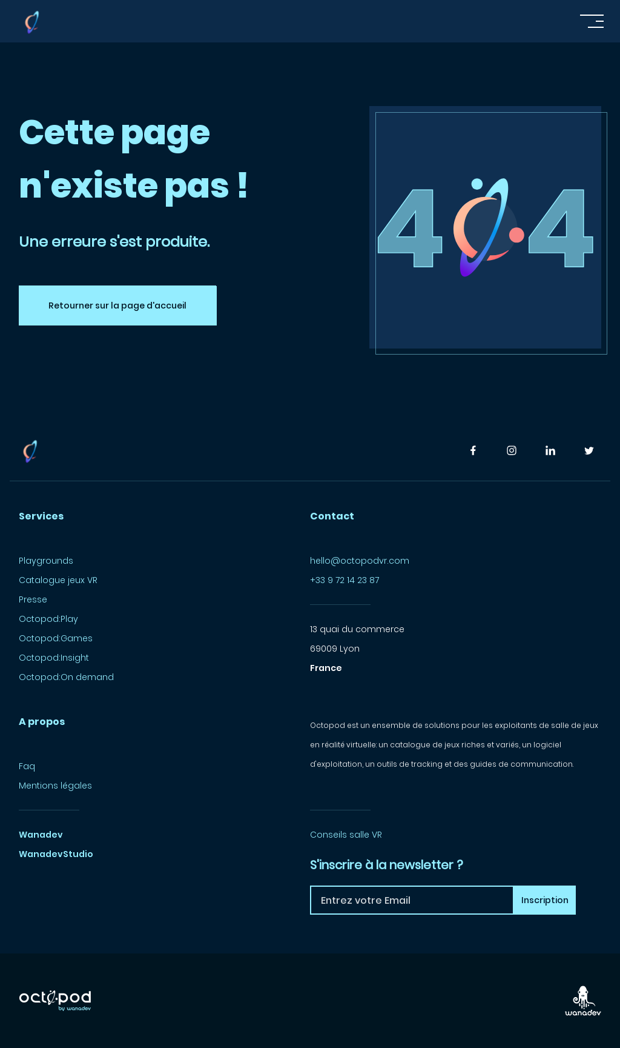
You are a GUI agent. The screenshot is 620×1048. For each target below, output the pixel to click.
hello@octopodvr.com (359, 561)
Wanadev (41, 835)
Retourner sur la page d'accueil (117, 305)
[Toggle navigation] (591, 21)
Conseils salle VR (346, 835)
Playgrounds (46, 561)
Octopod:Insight (54, 658)
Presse (33, 599)
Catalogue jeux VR (58, 580)
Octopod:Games (56, 638)
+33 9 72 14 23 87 (344, 580)
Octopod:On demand (66, 677)
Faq (27, 766)
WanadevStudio (56, 854)
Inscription (545, 900)
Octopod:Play (48, 619)
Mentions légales (55, 785)
